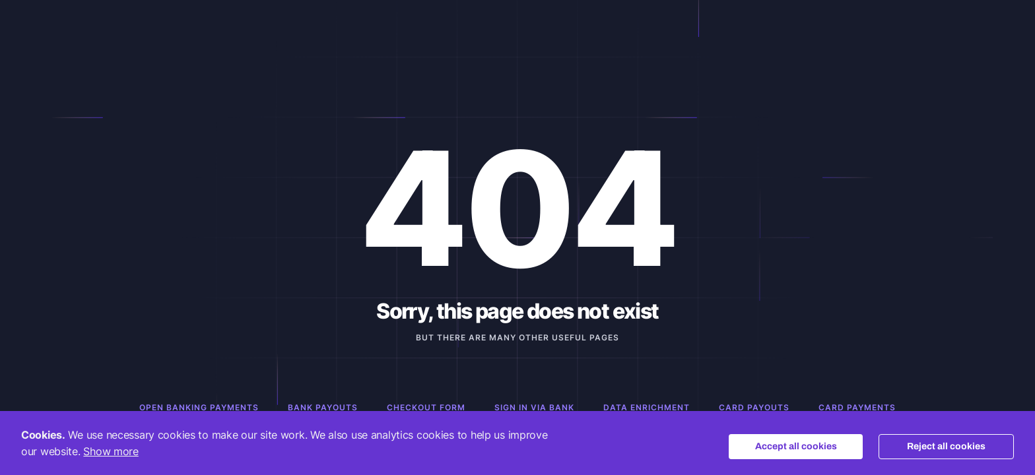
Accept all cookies (796, 446)
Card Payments (857, 407)
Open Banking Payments (199, 407)
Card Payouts (754, 407)
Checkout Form (426, 407)
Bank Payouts (323, 407)
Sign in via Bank (534, 407)
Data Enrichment (646, 407)
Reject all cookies (946, 446)
